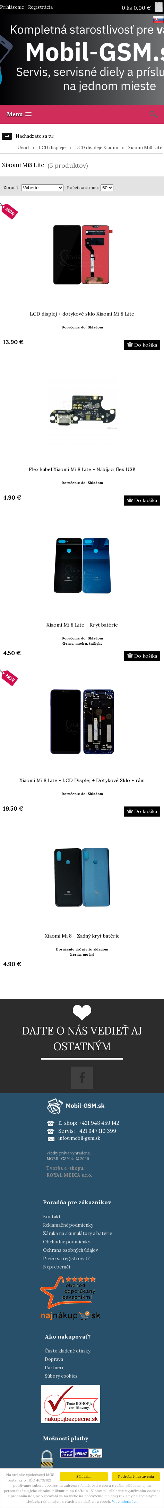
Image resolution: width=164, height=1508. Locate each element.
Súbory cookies (61, 1376)
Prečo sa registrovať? (66, 1258)
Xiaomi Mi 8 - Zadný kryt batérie (82, 935)
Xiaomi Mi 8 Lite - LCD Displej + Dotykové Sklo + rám (82, 780)
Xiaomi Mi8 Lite (145, 148)
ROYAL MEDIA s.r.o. (69, 1175)
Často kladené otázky (67, 1351)
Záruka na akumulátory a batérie (77, 1233)
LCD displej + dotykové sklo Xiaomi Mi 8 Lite (82, 313)
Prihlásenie (12, 7)
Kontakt (52, 1217)
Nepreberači (56, 1267)
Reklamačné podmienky (68, 1225)
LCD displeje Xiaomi (96, 148)
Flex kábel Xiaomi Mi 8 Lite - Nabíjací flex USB (82, 469)
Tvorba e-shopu (64, 1168)
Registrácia (40, 7)
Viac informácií (125, 1501)
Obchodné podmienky (66, 1242)
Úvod (23, 148)
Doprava (54, 1359)
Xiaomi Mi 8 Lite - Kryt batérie (82, 624)
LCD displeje (52, 148)
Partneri (54, 1368)
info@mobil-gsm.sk (79, 1138)
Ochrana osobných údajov (70, 1250)
